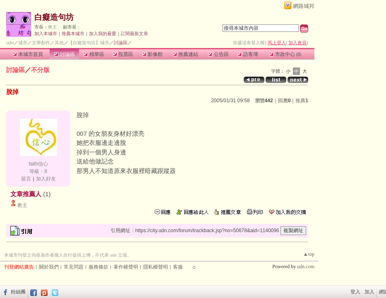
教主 (52, 26)
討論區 (64, 54)
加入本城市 (45, 33)
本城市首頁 (28, 54)
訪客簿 (247, 54)
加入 (369, 292)
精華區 (94, 54)
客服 (178, 267)
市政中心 (285, 54)
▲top (308, 254)
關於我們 (49, 267)
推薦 (301, 100)
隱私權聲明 (155, 267)
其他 (59, 42)
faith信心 (38, 164)
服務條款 (98, 267)
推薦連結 (185, 54)
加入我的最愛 (102, 33)
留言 (26, 179)
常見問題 (74, 267)
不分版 (40, 69)
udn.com (305, 266)
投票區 (123, 54)
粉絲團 (18, 292)
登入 (355, 292)
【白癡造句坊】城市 (88, 42)
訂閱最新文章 (134, 33)
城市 (22, 42)
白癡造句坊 (54, 17)
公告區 (218, 54)
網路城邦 (303, 6)
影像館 (152, 54)
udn (10, 42)
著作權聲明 (125, 267)
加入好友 (46, 179)
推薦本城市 (73, 33)
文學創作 (41, 42)
